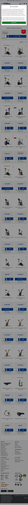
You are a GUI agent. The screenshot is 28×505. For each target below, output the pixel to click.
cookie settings (12, 17)
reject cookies (21, 17)
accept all (4, 15)
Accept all (14, 22)
